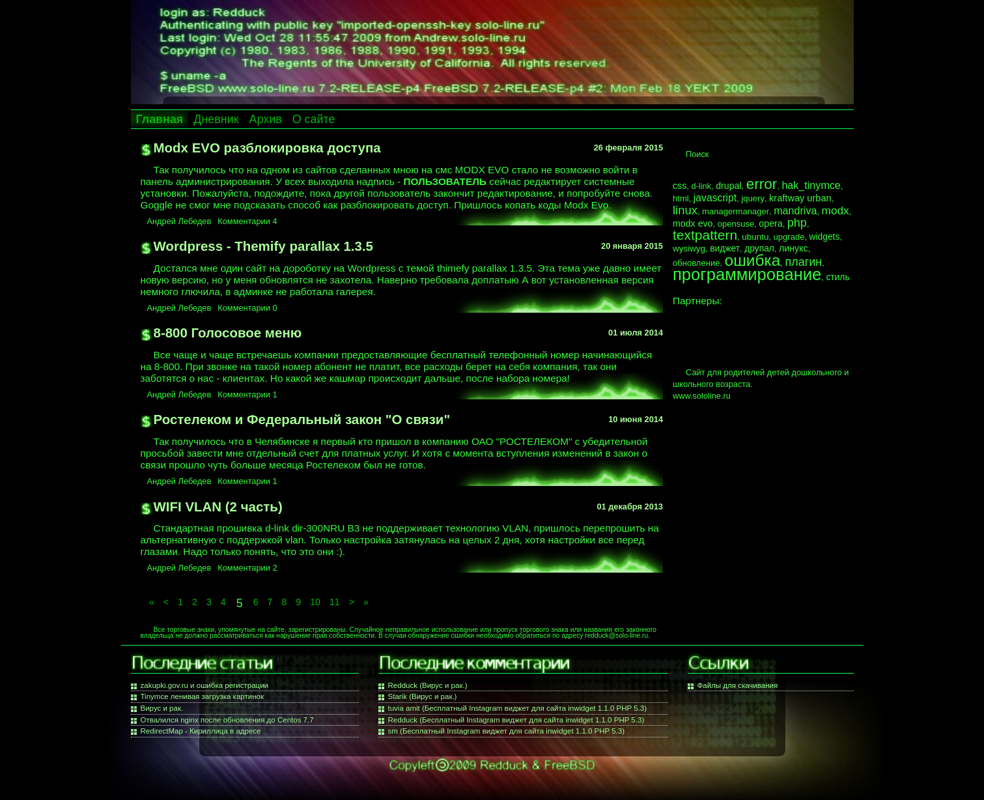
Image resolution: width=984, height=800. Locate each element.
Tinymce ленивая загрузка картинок (202, 696)
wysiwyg (689, 248)
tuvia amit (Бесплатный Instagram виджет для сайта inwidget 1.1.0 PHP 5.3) (517, 708)
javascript (715, 197)
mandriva (795, 210)
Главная (160, 119)
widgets (824, 236)
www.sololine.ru (702, 396)
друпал (759, 248)
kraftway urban (800, 198)
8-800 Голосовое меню (228, 332)
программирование (747, 274)
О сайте (313, 119)
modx (835, 210)
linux (685, 210)
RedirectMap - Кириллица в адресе (201, 731)
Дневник (215, 119)
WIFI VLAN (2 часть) (218, 506)
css (679, 185)
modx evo (693, 223)
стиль (837, 277)
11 (335, 602)
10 (315, 602)
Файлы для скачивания (737, 685)
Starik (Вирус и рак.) (422, 696)
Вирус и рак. (162, 708)
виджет (725, 248)
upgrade (789, 237)
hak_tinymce (810, 185)
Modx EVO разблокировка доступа (267, 147)
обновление (696, 263)
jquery (753, 198)
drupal (728, 185)
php (797, 222)
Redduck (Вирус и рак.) (428, 685)
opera (770, 223)
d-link (701, 186)
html (681, 198)
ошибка (753, 260)
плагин (803, 261)
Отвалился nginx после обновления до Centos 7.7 (227, 720)
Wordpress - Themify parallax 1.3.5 (263, 245)
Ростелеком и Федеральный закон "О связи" (302, 419)
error (762, 184)
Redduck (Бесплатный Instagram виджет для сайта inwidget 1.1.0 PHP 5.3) (516, 720)
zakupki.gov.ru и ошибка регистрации (205, 685)
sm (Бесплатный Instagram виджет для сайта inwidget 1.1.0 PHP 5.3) (506, 731)
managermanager (735, 211)
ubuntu (755, 237)
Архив (265, 119)
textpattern (705, 234)
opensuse (736, 224)
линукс (793, 248)
